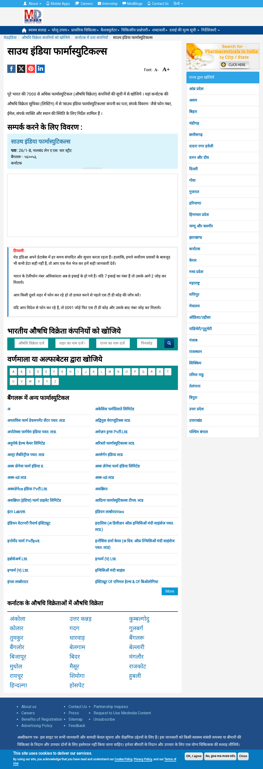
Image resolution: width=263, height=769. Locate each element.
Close (243, 756)
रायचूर (16, 676)
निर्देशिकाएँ (210, 30)
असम (193, 100)
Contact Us (158, 4)
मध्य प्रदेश (196, 271)
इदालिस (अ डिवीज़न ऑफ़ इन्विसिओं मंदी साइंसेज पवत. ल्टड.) (134, 526)
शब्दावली (159, 30)
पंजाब (193, 340)
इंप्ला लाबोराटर (17, 581)
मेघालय (194, 306)
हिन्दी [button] (178, 4)
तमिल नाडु (196, 374)
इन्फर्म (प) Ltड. (105, 559)
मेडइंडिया (10, 37)
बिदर (75, 656)
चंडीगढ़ (194, 123)
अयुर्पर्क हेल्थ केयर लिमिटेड (26, 443)
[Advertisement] (92, 204)
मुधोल (16, 666)
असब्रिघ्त (101, 489)
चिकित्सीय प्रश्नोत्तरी (135, 30)
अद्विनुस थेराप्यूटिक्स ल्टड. (113, 420)
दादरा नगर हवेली (201, 146)
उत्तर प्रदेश (196, 409)
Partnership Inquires (111, 706)
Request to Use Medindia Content (122, 713)
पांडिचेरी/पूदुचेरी (200, 329)
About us (28, 706)
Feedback (77, 725)
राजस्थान (195, 351)
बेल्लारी (136, 647)
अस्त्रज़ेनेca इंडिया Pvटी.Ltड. (27, 489)
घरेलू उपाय (60, 30)
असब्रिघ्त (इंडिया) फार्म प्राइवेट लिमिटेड (34, 500)
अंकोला (17, 618)
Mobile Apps (58, 4)
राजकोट (137, 666)
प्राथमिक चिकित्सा (85, 30)
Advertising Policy (37, 725)
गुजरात (194, 192)
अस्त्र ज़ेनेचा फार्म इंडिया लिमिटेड (117, 466)
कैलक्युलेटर (110, 30)
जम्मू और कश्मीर (201, 226)
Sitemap (76, 719)
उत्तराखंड (195, 420)
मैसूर (74, 666)
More (169, 591)
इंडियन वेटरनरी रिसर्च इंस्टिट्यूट (28, 523)
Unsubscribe (104, 719)
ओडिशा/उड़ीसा (199, 317)
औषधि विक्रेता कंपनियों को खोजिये (46, 37)
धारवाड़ (77, 637)
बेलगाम (77, 647)
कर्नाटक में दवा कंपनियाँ (91, 37)
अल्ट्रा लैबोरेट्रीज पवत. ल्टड (25, 454)
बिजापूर (18, 656)
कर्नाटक (194, 249)
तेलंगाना (194, 386)
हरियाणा (195, 203)
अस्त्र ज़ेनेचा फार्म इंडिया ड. (25, 466)
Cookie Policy (123, 759)
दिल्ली (193, 169)
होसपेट (77, 685)
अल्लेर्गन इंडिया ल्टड (109, 454)
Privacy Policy (143, 759)
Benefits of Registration (41, 719)
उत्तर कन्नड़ (81, 618)
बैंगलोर (17, 647)
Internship (108, 4)
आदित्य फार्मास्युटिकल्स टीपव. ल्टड (119, 500)
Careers (84, 3)
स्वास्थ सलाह (39, 30)
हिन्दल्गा (18, 685)
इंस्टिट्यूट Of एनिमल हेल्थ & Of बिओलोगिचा (126, 581)
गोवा (192, 180)
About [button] (32, 4)
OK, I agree (194, 756)
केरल (192, 260)
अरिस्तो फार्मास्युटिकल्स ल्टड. (115, 443)
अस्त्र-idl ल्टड (16, 477)
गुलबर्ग (136, 628)
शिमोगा (77, 676)
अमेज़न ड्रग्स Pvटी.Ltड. (111, 432)
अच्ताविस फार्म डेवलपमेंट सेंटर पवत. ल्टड (36, 420)
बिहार (193, 111)
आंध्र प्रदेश (196, 88)
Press (74, 713)
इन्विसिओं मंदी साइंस (110, 570)
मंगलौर (136, 656)
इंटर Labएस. (16, 512)
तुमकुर (16, 637)
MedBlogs (132, 4)
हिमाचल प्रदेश (199, 214)
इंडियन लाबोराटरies (109, 512)
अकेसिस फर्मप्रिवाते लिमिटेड (114, 409)
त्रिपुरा (193, 397)
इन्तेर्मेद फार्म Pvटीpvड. (23, 541)
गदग (74, 628)
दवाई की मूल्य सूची (184, 30)
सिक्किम (195, 363)
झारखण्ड (195, 237)
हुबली (135, 676)
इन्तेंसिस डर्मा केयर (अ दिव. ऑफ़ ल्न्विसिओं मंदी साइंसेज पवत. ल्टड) (135, 544)
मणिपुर (194, 294)
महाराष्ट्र (194, 283)
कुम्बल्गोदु (139, 618)
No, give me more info (220, 756)
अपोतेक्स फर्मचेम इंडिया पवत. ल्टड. (32, 432)
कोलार (16, 628)
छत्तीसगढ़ (195, 134)
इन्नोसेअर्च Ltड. (17, 559)
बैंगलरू (136, 637)
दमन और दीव (199, 157)
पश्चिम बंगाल (198, 432)
